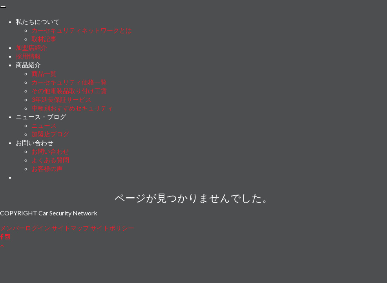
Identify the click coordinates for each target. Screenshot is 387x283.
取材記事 (44, 38)
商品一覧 (44, 73)
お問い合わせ (34, 142)
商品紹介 (28, 64)
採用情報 (28, 56)
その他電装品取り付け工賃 (69, 90)
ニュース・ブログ (41, 116)
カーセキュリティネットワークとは (81, 30)
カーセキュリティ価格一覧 (69, 82)
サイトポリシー (112, 228)
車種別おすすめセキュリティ (72, 108)
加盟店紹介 (31, 47)
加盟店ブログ (50, 134)
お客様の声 (47, 168)
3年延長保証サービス (61, 99)
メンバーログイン (25, 228)
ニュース (44, 125)
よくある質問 (50, 160)
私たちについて (38, 21)
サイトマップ (70, 228)
